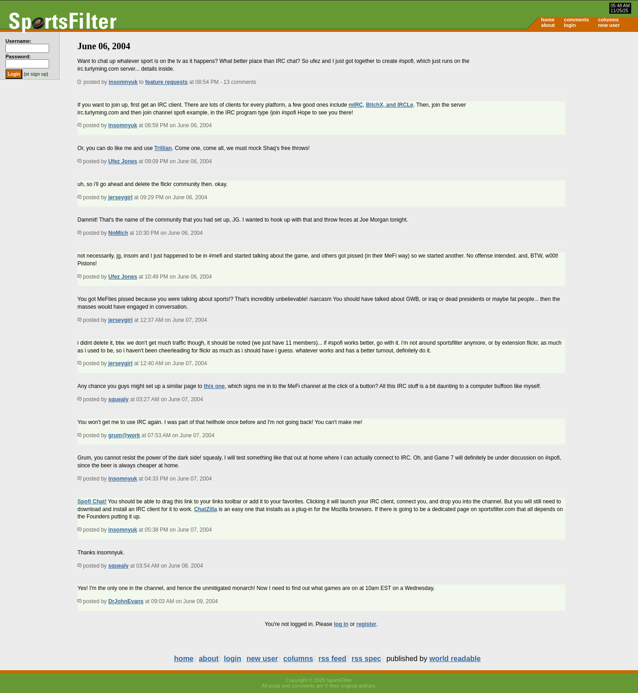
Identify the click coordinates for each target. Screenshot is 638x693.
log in (341, 624)
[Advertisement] (560, 103)
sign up (39, 74)
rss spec (366, 658)
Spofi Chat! (92, 501)
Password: (18, 56)
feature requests (166, 82)
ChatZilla (205, 509)
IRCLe (405, 105)
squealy (118, 399)
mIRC (355, 105)
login (570, 25)
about (548, 25)
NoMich (118, 233)
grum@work (124, 435)
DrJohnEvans (125, 601)
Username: (18, 41)
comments (576, 19)
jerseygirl (120, 197)
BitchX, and (381, 105)
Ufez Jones (122, 161)
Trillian (163, 148)
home (547, 19)
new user (609, 25)
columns (608, 19)
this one (214, 386)
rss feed (332, 658)
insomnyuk (123, 82)
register (366, 624)
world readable (455, 658)
